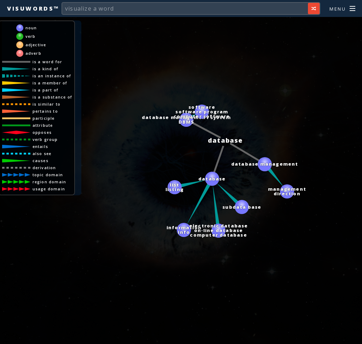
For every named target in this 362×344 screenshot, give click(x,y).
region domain (49, 181)
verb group (45, 139)
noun (31, 27)
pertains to (45, 111)
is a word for (48, 61)
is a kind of (45, 68)
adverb (33, 53)
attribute (43, 125)
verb (30, 36)
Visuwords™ (33, 8)
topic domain (48, 174)
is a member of (50, 82)
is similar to (47, 104)
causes (40, 160)
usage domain (49, 188)
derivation (44, 167)
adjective (35, 44)
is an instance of (52, 75)
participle (44, 118)
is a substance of (52, 97)
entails (40, 146)
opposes (42, 132)
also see (42, 153)
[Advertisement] (181, 335)
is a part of (45, 90)
